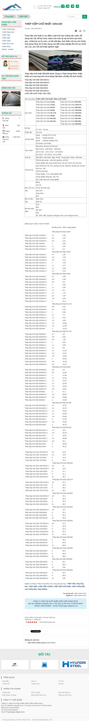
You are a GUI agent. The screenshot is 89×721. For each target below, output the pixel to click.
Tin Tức (61, 681)
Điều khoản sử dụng (9, 695)
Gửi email (12, 68)
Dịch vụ (33, 681)
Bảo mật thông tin (64, 692)
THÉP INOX (6, 46)
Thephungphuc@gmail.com (15, 712)
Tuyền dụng (35, 684)
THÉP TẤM (71, 584)
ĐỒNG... (45, 589)
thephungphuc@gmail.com (68, 606)
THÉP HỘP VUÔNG (45, 586)
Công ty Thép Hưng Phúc (40, 584)
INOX (40, 589)
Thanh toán (6, 692)
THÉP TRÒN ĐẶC (8, 29)
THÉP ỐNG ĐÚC (8, 32)
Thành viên (6, 684)
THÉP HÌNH (33, 586)
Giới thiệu (5, 681)
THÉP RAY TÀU (8, 44)
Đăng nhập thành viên (38, 695)
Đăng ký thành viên (65, 695)
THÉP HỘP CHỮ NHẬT (62, 586)
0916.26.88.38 (60, 7)
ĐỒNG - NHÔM (7, 49)
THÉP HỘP (6, 38)
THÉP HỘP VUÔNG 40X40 (36, 643)
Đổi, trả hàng (35, 692)
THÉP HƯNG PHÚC (24, 720)
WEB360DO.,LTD (46, 720)
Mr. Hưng (14, 61)
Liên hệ (61, 684)
